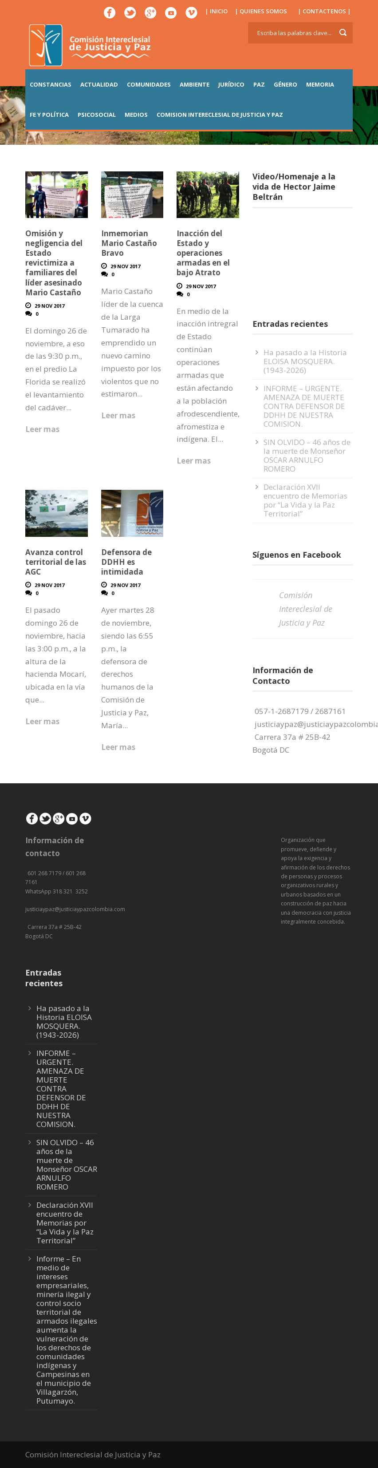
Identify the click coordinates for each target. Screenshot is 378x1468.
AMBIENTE (194, 84)
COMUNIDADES (149, 84)
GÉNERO (285, 84)
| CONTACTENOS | (324, 11)
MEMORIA (320, 84)
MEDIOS (136, 115)
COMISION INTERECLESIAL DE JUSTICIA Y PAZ (220, 115)
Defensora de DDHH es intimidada (126, 562)
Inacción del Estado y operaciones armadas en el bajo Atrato (203, 253)
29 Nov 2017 (49, 305)
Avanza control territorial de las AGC (55, 562)
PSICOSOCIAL (97, 115)
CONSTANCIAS (50, 84)
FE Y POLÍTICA (49, 115)
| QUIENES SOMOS (261, 11)
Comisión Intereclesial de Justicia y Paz (305, 608)
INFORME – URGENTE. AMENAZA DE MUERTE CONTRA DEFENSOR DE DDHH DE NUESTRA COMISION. (304, 406)
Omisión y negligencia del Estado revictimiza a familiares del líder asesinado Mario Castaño (54, 263)
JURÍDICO (231, 84)
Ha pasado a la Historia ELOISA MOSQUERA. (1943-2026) (305, 361)
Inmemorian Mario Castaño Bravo (129, 243)
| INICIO (216, 11)
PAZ (259, 84)
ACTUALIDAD (99, 84)
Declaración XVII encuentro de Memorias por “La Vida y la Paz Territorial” (305, 500)
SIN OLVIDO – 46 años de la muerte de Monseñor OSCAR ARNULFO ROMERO (307, 455)
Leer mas (42, 429)
